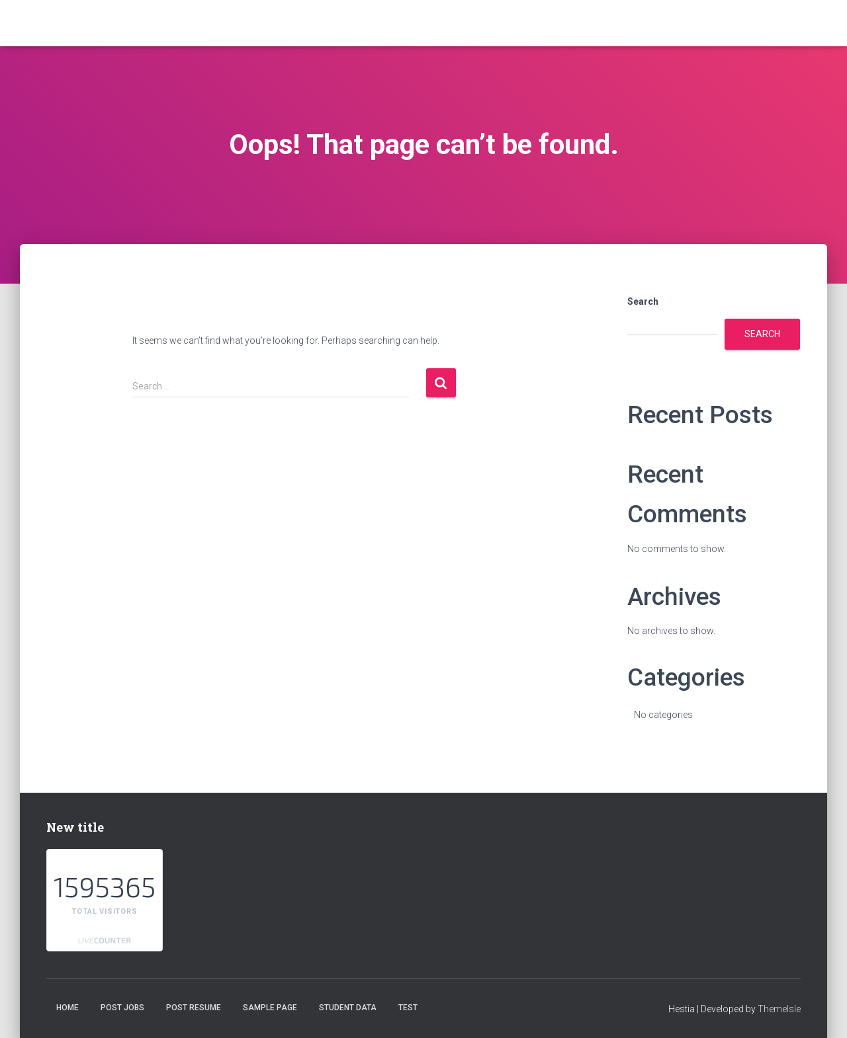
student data (348, 1007)
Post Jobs (122, 1007)
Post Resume (193, 1007)
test (408, 1007)
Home (67, 1007)
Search (642, 301)
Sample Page (270, 1007)
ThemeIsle (779, 1009)
